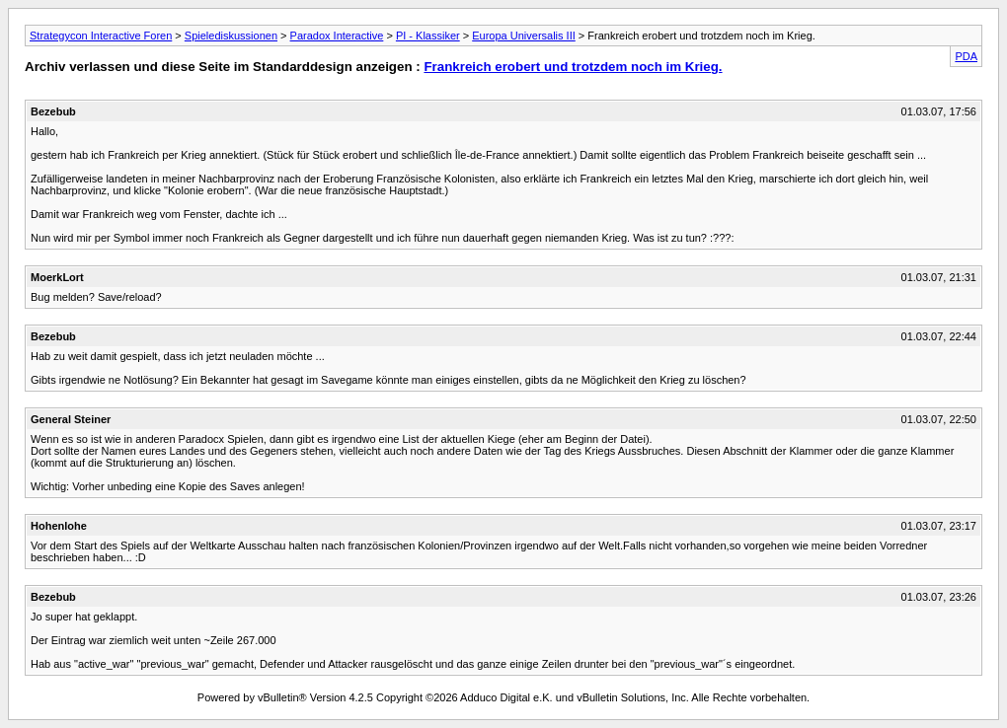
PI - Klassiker (428, 35)
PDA (966, 56)
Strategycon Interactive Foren (101, 35)
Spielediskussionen (231, 35)
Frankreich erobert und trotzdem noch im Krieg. (573, 66)
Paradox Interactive (337, 35)
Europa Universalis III (524, 35)
